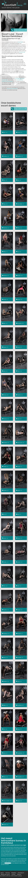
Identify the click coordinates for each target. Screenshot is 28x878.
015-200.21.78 (18, 29)
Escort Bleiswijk (18, 78)
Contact (13, 874)
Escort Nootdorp (9, 81)
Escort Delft (20, 42)
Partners (19, 874)
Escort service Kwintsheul (12, 88)
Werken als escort (5, 874)
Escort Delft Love (3, 875)
